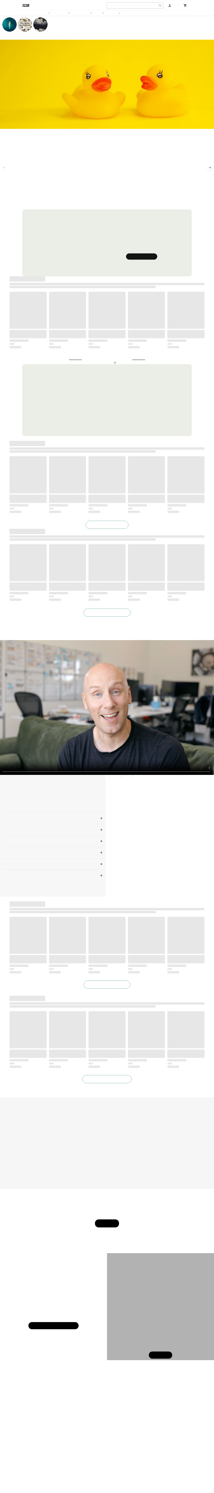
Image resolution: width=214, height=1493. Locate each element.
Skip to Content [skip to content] (50, 2)
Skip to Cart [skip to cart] (64, 2)
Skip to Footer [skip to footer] (76, 2)
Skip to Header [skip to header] (36, 2)
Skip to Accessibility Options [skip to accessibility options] (15, 2)
